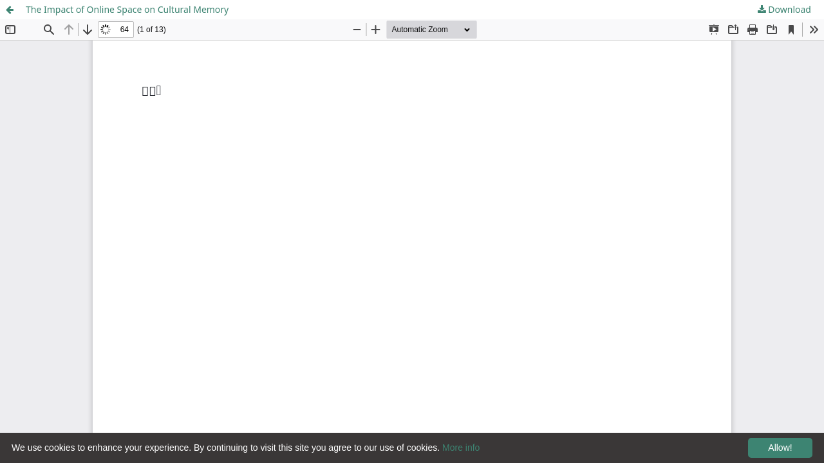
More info (461, 447)
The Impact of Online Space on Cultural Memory (127, 9)
